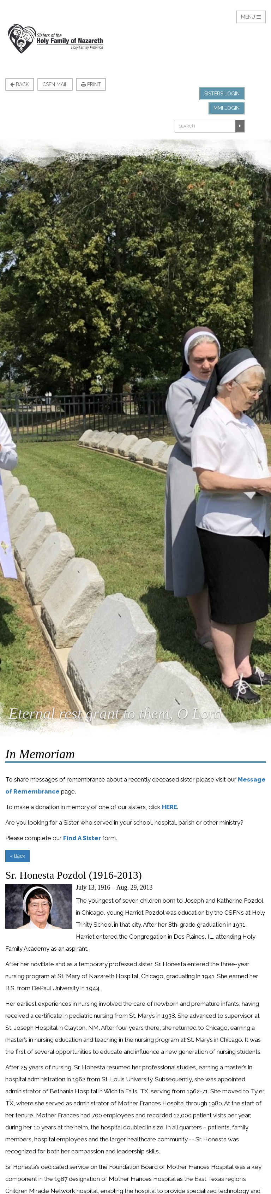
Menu (251, 17)
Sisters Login (222, 93)
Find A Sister (82, 838)
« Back (17, 856)
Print (91, 84)
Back (19, 84)
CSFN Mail (55, 84)
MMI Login (226, 108)
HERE (169, 806)
